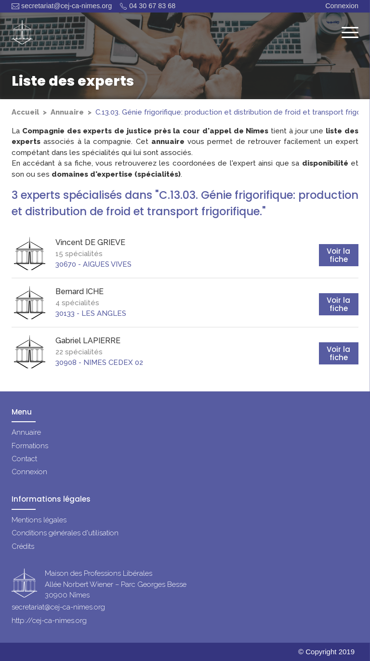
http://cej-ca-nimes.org (49, 620)
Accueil (25, 112)
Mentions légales (39, 520)
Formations (30, 445)
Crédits (23, 546)
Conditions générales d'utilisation (65, 533)
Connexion (341, 6)
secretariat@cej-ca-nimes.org (62, 6)
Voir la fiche (338, 255)
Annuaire (67, 112)
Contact (24, 458)
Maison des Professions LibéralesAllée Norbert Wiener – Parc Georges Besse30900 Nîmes (115, 585)
